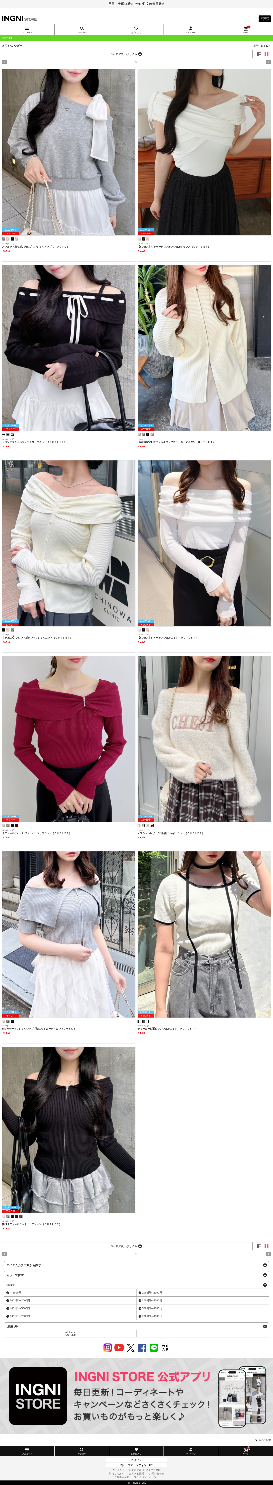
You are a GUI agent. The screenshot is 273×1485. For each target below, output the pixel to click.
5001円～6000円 (152, 1308)
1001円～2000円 (152, 1292)
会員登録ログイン (265, 18)
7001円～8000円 (152, 1316)
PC (151, 1465)
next (255, 62)
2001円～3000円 (20, 1300)
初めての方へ (116, 1473)
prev (18, 62)
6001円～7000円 (20, 1316)
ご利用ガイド (121, 1477)
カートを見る (119, 1470)
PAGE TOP (265, 1440)
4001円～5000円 (20, 1308)
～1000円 (15, 1292)
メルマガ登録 (153, 1470)
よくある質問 (136, 1473)
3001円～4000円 (152, 1300)
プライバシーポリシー (146, 1477)
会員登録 (136, 1470)
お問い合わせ (156, 1473)
